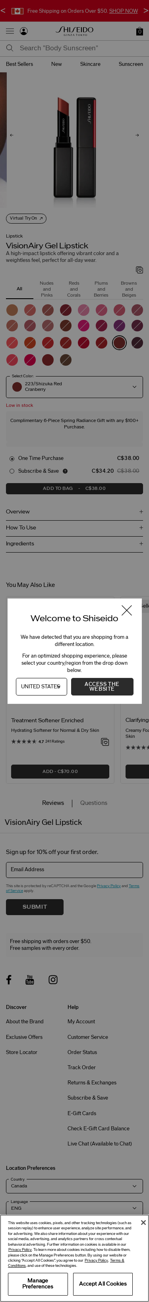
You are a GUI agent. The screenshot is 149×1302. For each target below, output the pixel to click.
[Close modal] (126, 610)
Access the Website (102, 687)
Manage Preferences (37, 1284)
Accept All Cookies (103, 1284)
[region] (74, 1258)
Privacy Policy (20, 1250)
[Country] (41, 687)
